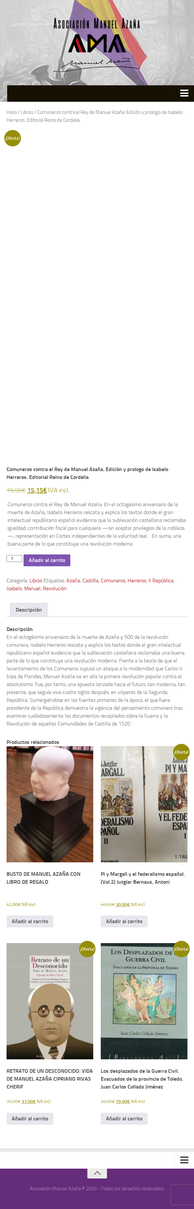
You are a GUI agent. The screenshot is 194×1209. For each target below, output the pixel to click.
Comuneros (113, 580)
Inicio (12, 112)
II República (161, 580)
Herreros (137, 580)
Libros (27, 112)
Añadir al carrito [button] (30, 921)
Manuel (32, 588)
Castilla (90, 580)
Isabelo (14, 588)
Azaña (73, 580)
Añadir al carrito (47, 560)
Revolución (55, 588)
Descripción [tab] (29, 610)
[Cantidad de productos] (14, 558)
